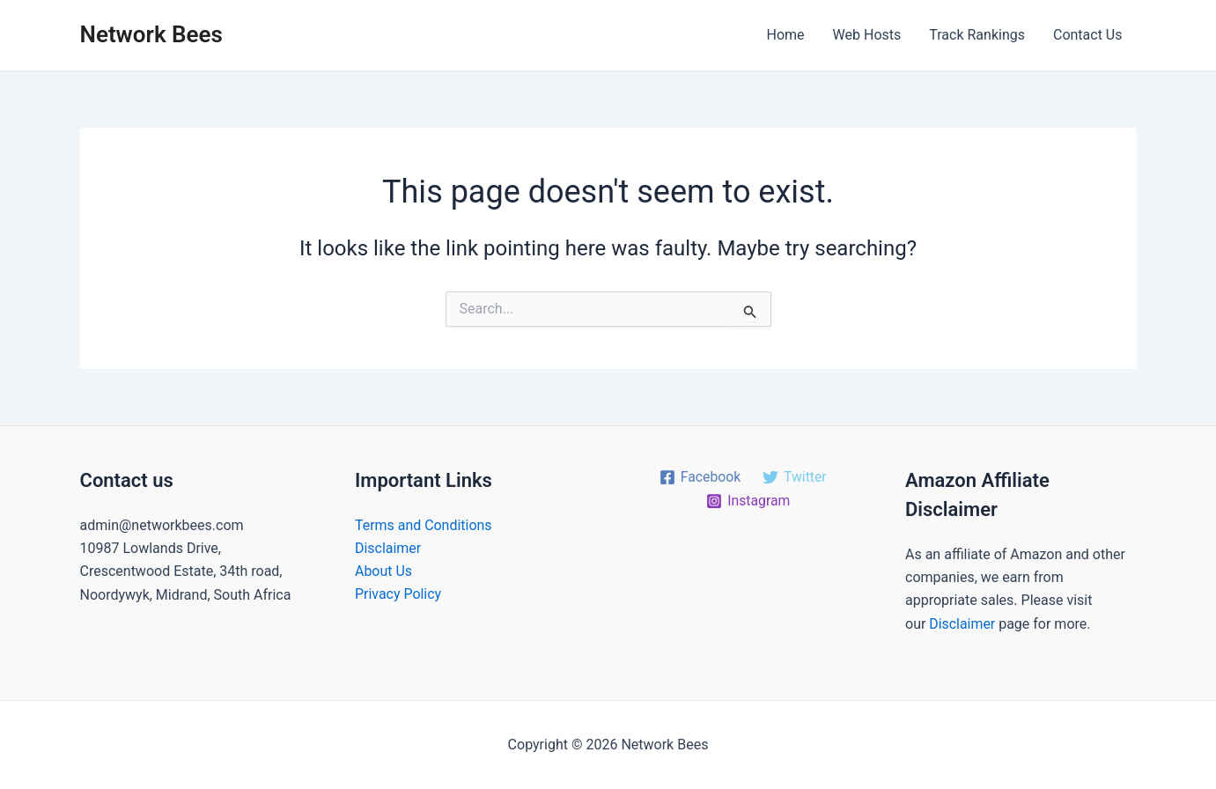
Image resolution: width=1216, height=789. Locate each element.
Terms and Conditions (423, 525)
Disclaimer (388, 548)
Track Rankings (977, 34)
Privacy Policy (398, 594)
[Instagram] (748, 501)
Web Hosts (867, 34)
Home (786, 34)
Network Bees (151, 34)
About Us (383, 571)
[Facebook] (700, 477)
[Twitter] (795, 477)
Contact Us (1088, 34)
